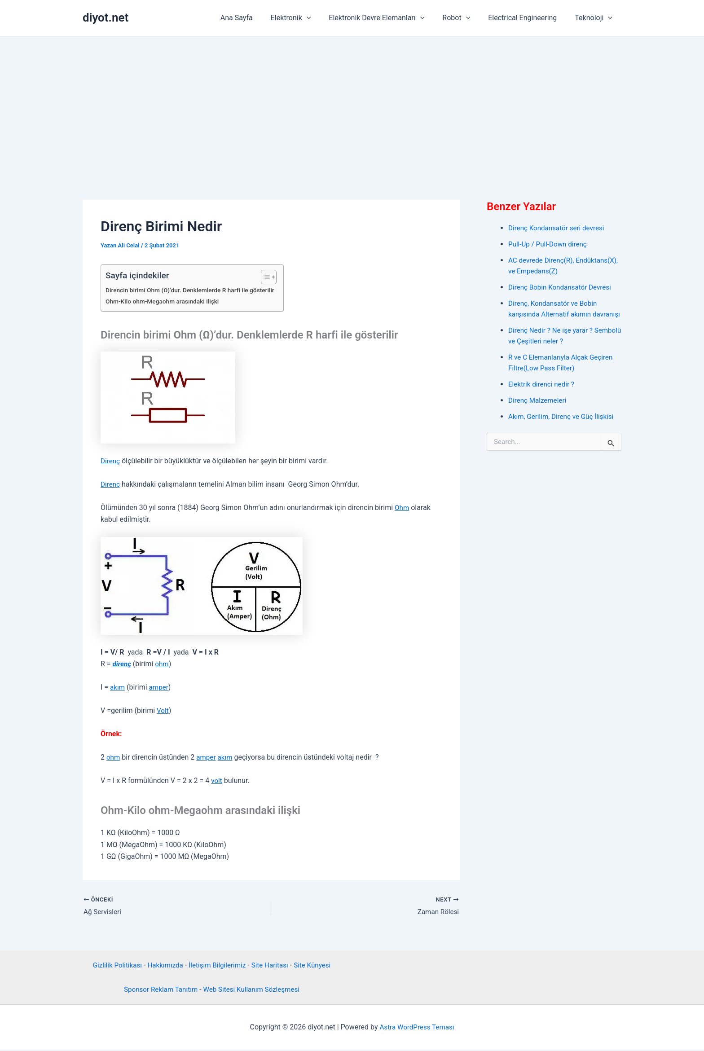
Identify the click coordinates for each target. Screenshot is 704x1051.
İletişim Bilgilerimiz (217, 966)
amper (160, 687)
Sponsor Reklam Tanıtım (158, 990)
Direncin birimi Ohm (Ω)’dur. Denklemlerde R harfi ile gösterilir (194, 290)
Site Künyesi (317, 966)
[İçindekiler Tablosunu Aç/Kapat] (273, 277)
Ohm (402, 507)
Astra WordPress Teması (417, 1028)
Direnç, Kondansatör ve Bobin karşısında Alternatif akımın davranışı (555, 314)
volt (217, 780)
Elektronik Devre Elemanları (389, 18)
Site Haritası (272, 966)
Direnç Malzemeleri (538, 411)
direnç (122, 664)
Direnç (111, 461)
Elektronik (307, 18)
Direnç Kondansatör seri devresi (558, 228)
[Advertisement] (352, 104)
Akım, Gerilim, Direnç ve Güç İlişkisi (563, 427)
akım (118, 687)
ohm (163, 664)
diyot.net (105, 17)
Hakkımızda (163, 966)
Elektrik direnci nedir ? (543, 395)
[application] (322, 18)
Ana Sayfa (256, 17)
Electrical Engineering (527, 17)
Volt (163, 710)
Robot (465, 18)
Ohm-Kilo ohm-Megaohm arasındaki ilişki (165, 301)
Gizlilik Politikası (112, 966)
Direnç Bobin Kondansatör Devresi (562, 287)
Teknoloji (595, 18)
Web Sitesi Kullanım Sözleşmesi (253, 990)
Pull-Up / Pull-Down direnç (549, 244)
